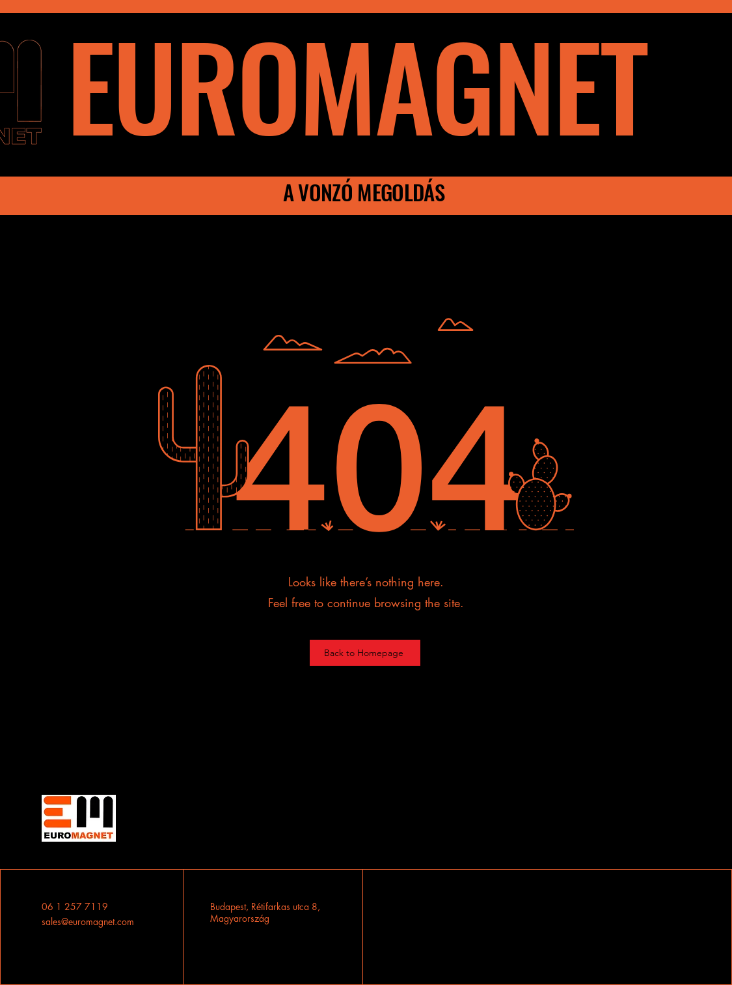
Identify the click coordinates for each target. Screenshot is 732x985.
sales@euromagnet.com (88, 921)
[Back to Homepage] (365, 653)
